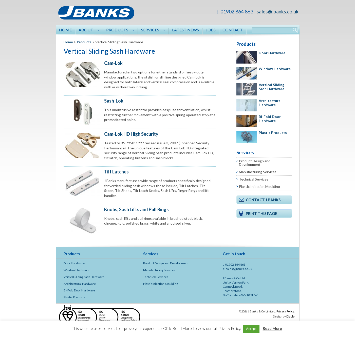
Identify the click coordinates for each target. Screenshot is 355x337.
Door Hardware (272, 53)
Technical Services (253, 179)
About (87, 30)
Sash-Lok (113, 101)
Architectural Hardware (270, 102)
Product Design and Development (254, 163)
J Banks (96, 15)
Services (151, 30)
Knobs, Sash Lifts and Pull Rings (136, 209)
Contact (232, 29)
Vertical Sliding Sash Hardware (271, 87)
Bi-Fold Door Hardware (270, 118)
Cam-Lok (113, 63)
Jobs (211, 29)
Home (65, 29)
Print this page (261, 213)
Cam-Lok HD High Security (131, 134)
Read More (272, 328)
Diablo (290, 316)
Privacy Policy (285, 311)
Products (118, 30)
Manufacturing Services (257, 172)
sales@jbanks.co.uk (277, 11)
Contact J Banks (263, 199)
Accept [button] (251, 329)
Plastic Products (273, 132)
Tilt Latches (116, 171)
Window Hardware (275, 69)
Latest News (185, 29)
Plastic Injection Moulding (259, 186)
